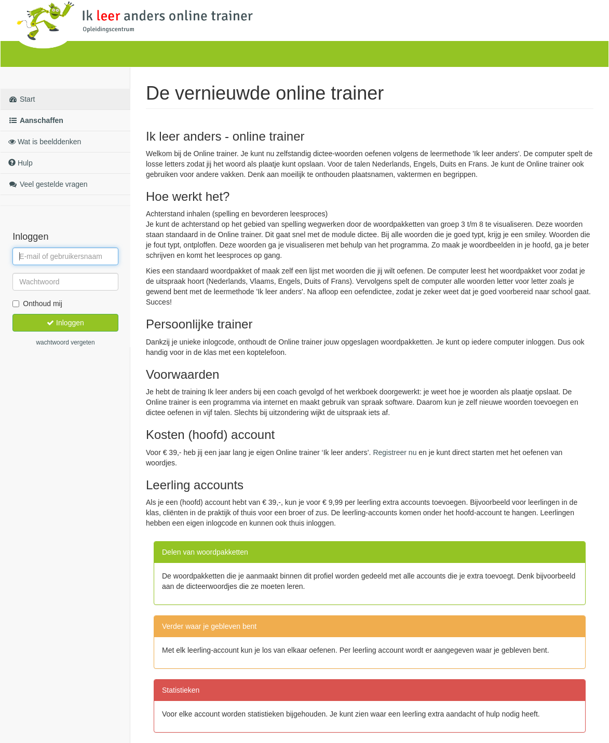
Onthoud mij (37, 303)
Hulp (20, 163)
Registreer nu (394, 452)
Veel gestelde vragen (48, 184)
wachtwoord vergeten (65, 342)
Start (21, 99)
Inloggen (65, 323)
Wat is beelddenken (44, 141)
